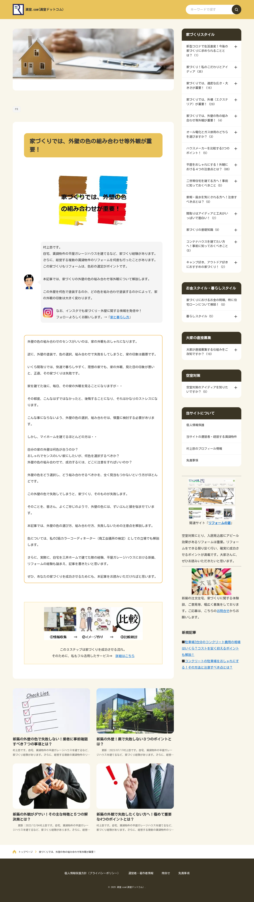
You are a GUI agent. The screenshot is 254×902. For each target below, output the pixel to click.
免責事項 (184, 873)
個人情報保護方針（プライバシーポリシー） (92, 873)
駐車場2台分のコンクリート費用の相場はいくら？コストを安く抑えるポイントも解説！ (211, 648)
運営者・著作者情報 (140, 873)
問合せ (166, 873)
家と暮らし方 (119, 317)
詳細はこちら (125, 655)
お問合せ (223, 610)
